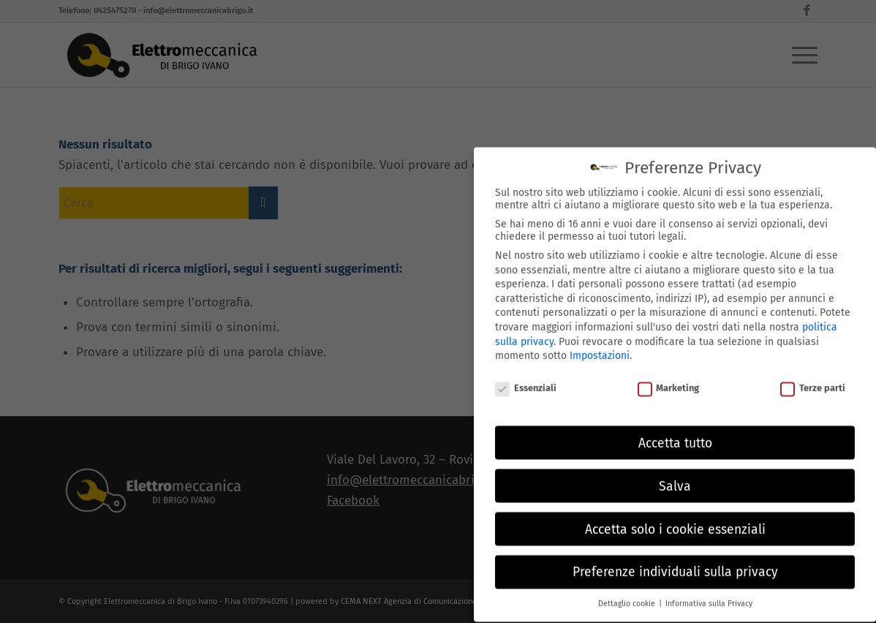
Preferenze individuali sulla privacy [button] (675, 563)
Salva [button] (675, 477)
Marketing (669, 379)
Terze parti (812, 379)
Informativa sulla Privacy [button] (708, 595)
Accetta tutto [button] (675, 434)
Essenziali (525, 379)
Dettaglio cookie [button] (627, 595)
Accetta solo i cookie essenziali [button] (675, 520)
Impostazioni (600, 347)
